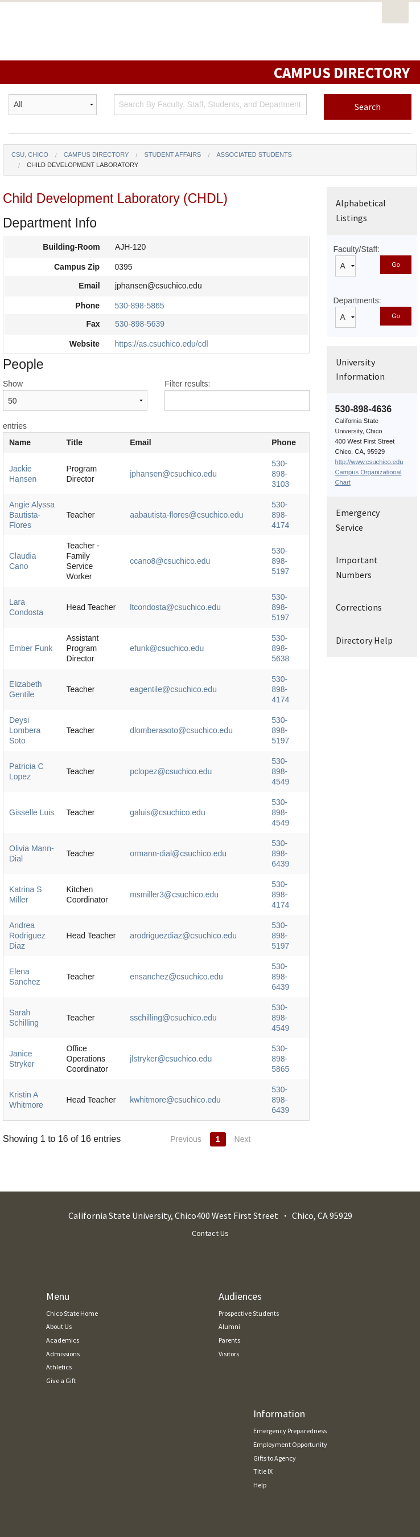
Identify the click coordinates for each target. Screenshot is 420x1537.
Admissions (63, 1220)
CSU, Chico (29, 154)
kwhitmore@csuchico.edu (187, 971)
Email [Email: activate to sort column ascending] (152, 442)
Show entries (75, 404)
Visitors (229, 1220)
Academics (62, 1206)
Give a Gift (61, 1247)
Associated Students (254, 154)
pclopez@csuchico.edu (183, 714)
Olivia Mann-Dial (38, 776)
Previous (185, 1005)
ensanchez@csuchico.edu (188, 868)
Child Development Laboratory (82, 164)
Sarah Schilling (35, 899)
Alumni (229, 1193)
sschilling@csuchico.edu (185, 899)
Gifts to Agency (274, 1324)
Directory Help (364, 640)
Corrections (359, 607)
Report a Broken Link (40, 1455)
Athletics (59, 1233)
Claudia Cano (33, 540)
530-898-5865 (139, 305)
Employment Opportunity (290, 1311)
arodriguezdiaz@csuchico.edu (195, 838)
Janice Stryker (34, 935)
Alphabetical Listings (361, 210)
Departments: (357, 300)
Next (242, 1005)
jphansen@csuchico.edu (185, 468)
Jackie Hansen (35, 468)
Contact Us (210, 1100)
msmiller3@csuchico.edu (186, 807)
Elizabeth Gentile (39, 653)
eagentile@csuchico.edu (185, 653)
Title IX (263, 1337)
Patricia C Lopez (38, 714)
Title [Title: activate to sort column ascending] (92, 442)
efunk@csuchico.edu (179, 617)
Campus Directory (96, 154)
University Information (360, 369)
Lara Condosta (35, 581)
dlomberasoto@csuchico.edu (193, 684)
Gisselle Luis (31, 745)
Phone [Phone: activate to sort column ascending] (272, 442)
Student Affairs (172, 154)
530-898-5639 (139, 323)
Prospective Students (249, 1180)
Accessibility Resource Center (53, 1428)
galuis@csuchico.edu (179, 745)
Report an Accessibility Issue (51, 1442)
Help (259, 1351)
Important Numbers (357, 567)
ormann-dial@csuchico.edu (190, 776)
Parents (229, 1206)
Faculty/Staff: (356, 249)
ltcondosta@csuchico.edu (187, 581)
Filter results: (236, 395)
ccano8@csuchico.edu (182, 540)
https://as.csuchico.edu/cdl (161, 343)
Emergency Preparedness (290, 1297)
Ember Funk (30, 617)
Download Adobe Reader (47, 1469)
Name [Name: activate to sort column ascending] (20, 442)
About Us (59, 1193)
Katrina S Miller (36, 807)
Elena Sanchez (36, 868)
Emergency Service (358, 520)
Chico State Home (72, 1180)
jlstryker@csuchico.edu (183, 935)
